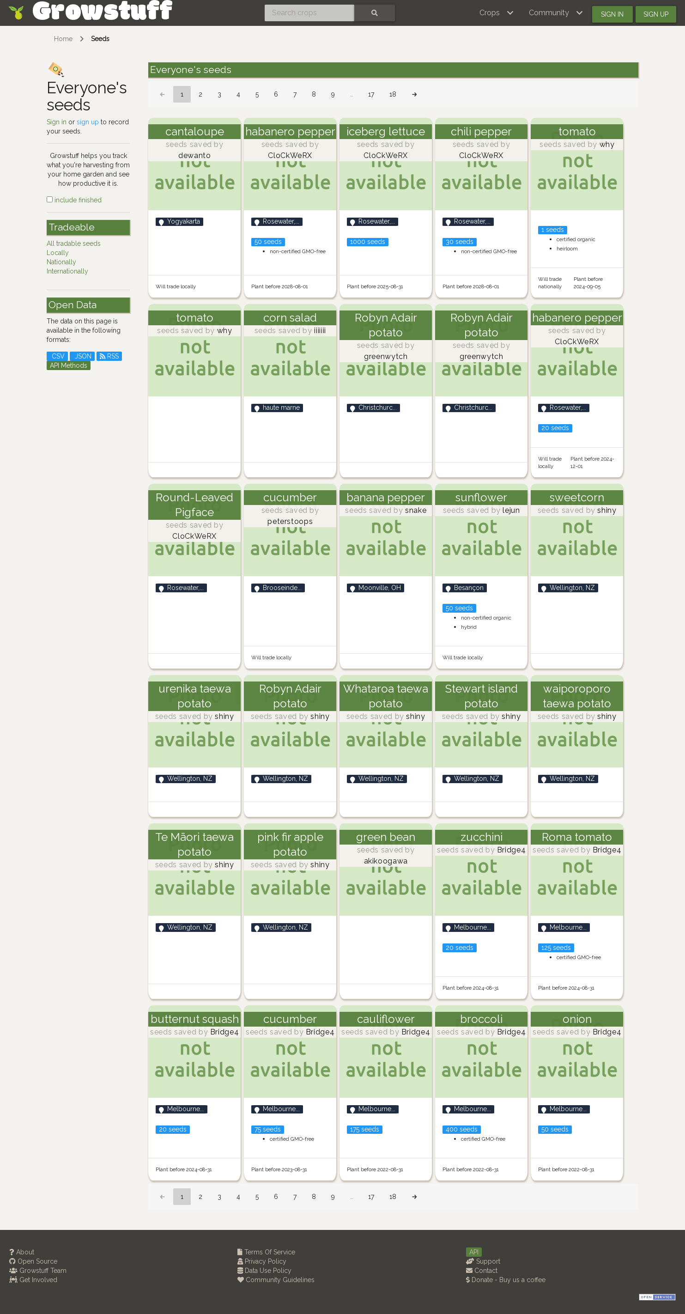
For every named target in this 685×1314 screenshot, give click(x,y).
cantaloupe (194, 131)
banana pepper (385, 497)
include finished (74, 200)
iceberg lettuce (385, 131)
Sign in (612, 14)
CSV (57, 356)
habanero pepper (290, 131)
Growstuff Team (38, 1270)
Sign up (655, 14)
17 (371, 94)
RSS (109, 356)
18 (392, 94)
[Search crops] (309, 13)
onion (577, 1019)
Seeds (100, 39)
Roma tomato (577, 837)
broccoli (481, 1019)
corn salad (290, 317)
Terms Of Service (266, 1252)
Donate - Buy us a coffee (506, 1280)
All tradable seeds (74, 243)
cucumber (290, 497)
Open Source (33, 1261)
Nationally (61, 262)
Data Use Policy (264, 1270)
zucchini (482, 837)
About (21, 1252)
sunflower (481, 497)
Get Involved (33, 1280)
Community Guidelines (276, 1280)
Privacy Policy (261, 1261)
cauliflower (386, 1019)
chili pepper (481, 131)
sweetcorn (577, 497)
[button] (496, 13)
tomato (577, 131)
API (474, 1252)
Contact (481, 1270)
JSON (82, 356)
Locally (58, 252)
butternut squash (195, 1019)
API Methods (68, 365)
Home (63, 39)
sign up (88, 122)
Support (483, 1261)
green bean (385, 837)
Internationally (67, 271)
